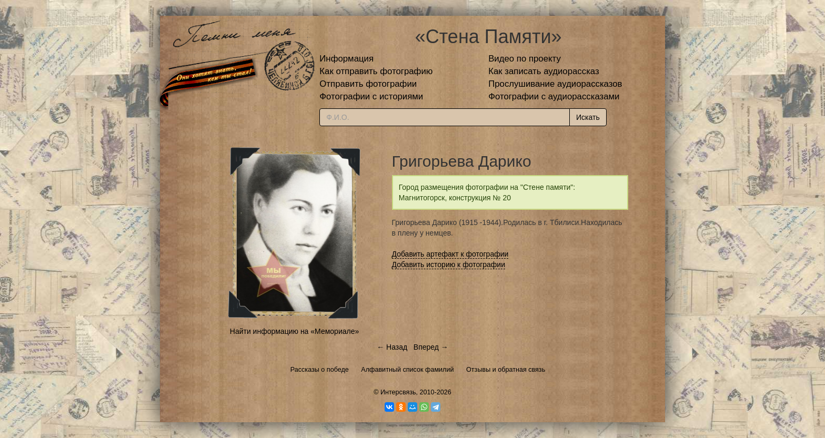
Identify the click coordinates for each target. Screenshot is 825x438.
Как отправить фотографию (375, 71)
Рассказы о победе (319, 369)
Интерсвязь (398, 392)
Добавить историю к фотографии (449, 264)
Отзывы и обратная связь (505, 369)
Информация (346, 59)
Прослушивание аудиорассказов (555, 84)
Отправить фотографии (368, 84)
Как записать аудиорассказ (543, 71)
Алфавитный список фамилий (407, 369)
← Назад (392, 347)
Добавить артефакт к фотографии (450, 254)
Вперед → (431, 347)
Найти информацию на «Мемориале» (294, 331)
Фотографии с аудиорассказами (553, 96)
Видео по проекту (524, 59)
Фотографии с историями (371, 96)
